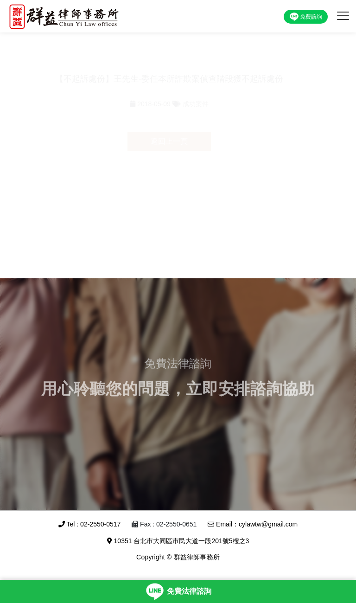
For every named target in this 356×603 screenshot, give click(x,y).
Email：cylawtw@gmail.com (253, 524)
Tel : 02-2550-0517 (89, 524)
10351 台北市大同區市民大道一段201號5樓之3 (178, 541)
